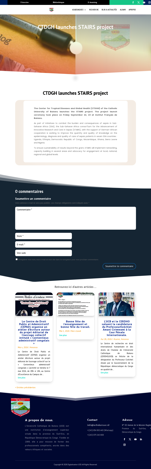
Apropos (132, 10)
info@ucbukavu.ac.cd (98, 425)
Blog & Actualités (109, 10)
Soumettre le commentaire (119, 266)
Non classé (76, 331)
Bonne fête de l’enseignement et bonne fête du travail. (75, 324)
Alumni (123, 10)
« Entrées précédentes (25, 387)
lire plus (21, 377)
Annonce (34, 347)
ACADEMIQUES (77, 10)
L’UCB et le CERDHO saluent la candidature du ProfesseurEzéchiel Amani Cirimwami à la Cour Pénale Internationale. (117, 328)
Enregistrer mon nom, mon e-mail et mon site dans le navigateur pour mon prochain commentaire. (58, 259)
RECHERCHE (94, 10)
